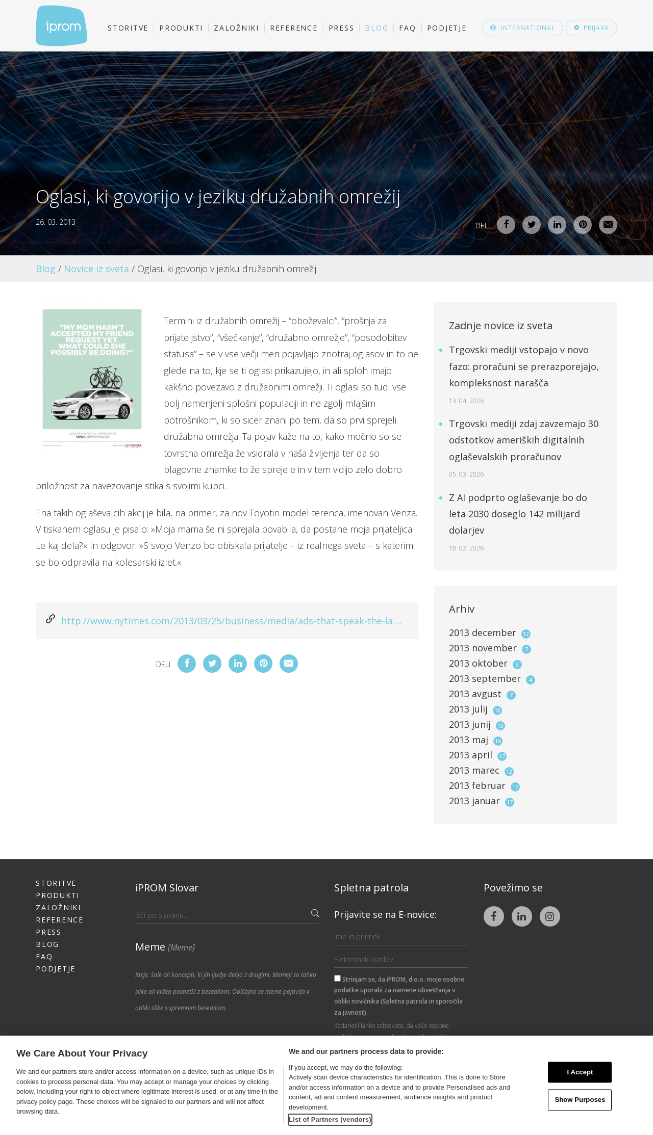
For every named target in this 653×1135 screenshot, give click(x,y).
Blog (376, 28)
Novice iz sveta (96, 268)
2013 (490, 632)
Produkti (181, 28)
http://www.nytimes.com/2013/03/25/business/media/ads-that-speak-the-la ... (231, 621)
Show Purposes (580, 1100)
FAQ (407, 28)
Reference (294, 28)
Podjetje (447, 28)
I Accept (580, 1072)
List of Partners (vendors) (330, 1119)
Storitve (128, 28)
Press (342, 28)
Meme (165, 947)
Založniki (236, 28)
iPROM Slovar (167, 887)
